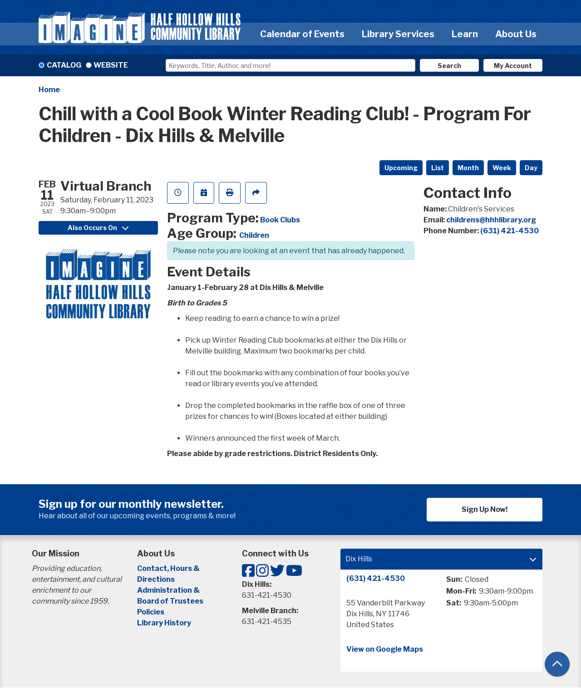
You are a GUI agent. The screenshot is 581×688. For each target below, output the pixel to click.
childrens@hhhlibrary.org (491, 220)
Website (111, 65)
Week (501, 168)
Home (49, 89)
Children (254, 235)
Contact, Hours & (169, 568)
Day (531, 168)
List (437, 168)
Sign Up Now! (484, 509)
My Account (513, 65)
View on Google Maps (384, 649)
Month (468, 168)
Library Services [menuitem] (398, 34)
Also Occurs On (98, 227)
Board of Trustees (170, 601)
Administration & (169, 590)
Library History (164, 623)
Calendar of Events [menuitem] (302, 34)
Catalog (64, 65)
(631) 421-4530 (509, 230)
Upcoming (401, 168)
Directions (156, 579)
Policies (150, 612)
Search (449, 65)
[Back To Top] (557, 664)
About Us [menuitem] (516, 34)
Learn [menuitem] (465, 34)
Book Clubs (280, 220)
